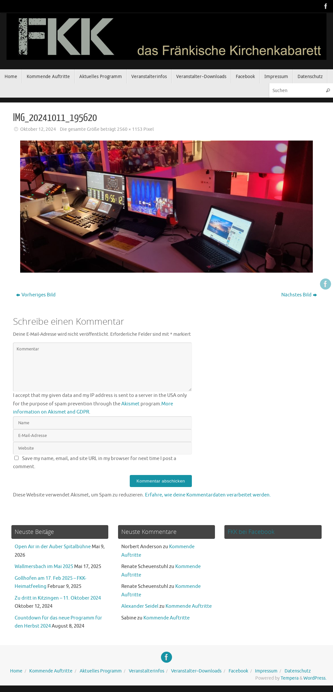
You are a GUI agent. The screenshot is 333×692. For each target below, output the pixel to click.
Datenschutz (298, 671)
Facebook (238, 671)
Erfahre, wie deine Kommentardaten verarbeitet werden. (208, 495)
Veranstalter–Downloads (196, 671)
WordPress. (314, 678)
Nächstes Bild (299, 295)
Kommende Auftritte (189, 606)
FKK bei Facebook (251, 532)
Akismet (130, 404)
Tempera (290, 678)
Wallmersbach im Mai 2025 (44, 566)
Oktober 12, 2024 (38, 129)
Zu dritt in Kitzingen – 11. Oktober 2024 (58, 598)
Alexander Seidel (139, 606)
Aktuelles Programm (101, 671)
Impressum (266, 671)
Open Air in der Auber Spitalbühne (53, 547)
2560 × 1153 (129, 129)
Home (16, 671)
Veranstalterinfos (146, 671)
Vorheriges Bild (36, 295)
